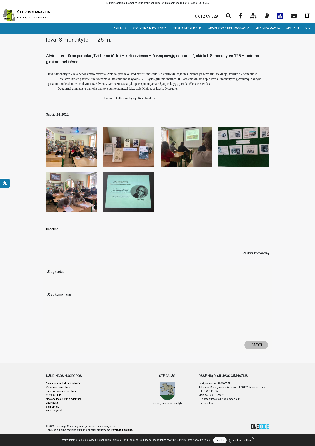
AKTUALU (292, 28)
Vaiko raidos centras (58, 387)
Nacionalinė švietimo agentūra (63, 398)
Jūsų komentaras (59, 294)
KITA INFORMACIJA (268, 28)
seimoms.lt (52, 406)
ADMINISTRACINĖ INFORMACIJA (228, 28)
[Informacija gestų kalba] (267, 16)
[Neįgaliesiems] (5, 183)
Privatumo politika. (122, 429)
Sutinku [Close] (220, 440)
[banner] (26, 15)
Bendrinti (52, 229)
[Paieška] (228, 16)
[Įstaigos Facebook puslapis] (240, 16)
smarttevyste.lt (54, 410)
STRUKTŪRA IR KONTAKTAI (149, 28)
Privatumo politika (242, 440)
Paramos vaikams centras (61, 391)
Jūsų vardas (55, 272)
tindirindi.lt (52, 402)
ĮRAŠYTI (256, 345)
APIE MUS (120, 28)
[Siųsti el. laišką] (294, 16)
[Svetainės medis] (253, 16)
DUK (307, 28)
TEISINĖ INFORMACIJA (187, 28)
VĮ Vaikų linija (53, 394)
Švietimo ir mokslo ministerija (63, 383)
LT (307, 16)
